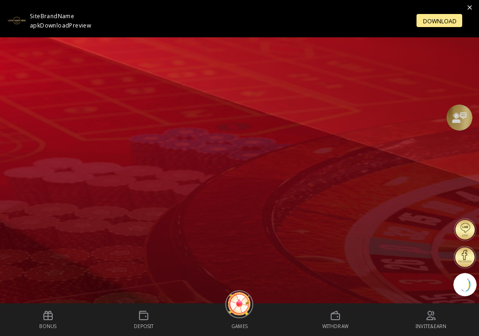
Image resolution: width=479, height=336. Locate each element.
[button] (459, 118)
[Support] (459, 118)
